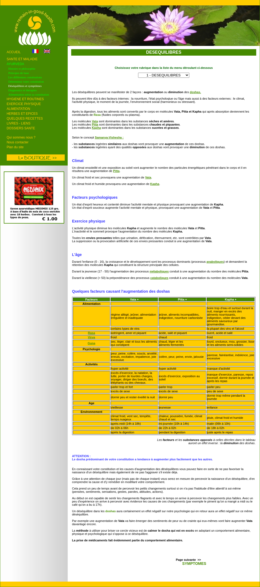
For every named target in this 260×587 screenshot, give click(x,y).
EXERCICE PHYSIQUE (24, 104)
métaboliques (159, 271)
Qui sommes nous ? (21, 137)
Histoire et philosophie (21, 68)
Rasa (91, 333)
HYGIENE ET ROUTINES (25, 99)
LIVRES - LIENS (18, 123)
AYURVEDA (15, 64)
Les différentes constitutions (25, 77)
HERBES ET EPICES (22, 114)
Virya (91, 337)
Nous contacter (18, 142)
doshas (195, 92)
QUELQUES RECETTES (25, 118)
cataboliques (159, 277)
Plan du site (15, 147)
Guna (91, 343)
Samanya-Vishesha (108, 137)
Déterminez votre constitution (26, 81)
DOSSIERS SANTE (21, 128)
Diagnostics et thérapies (22, 90)
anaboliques (215, 261)
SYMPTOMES (194, 563)
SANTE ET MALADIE (22, 59)
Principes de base (18, 73)
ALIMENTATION (18, 109)
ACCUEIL (14, 52)
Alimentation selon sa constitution (28, 94)
